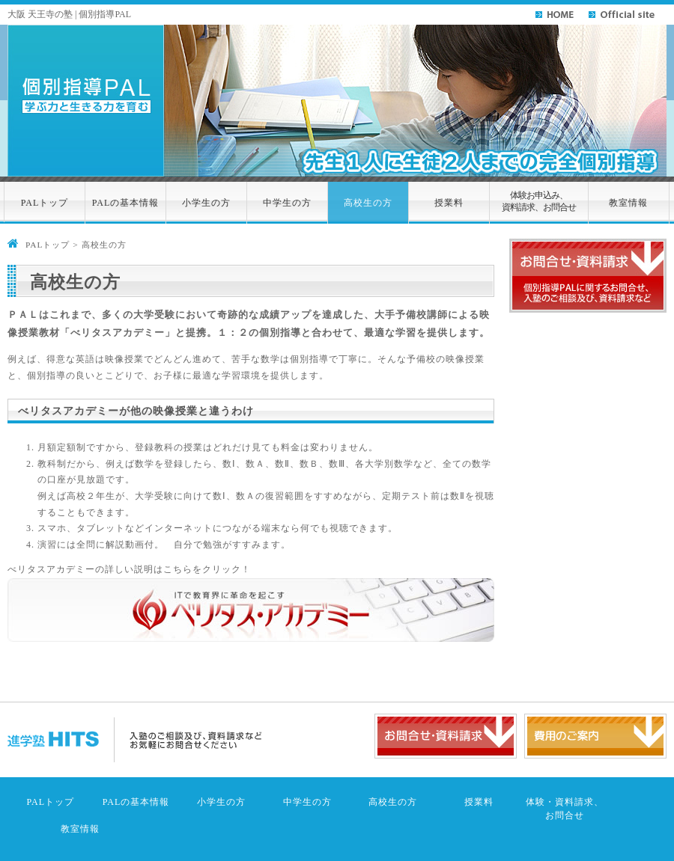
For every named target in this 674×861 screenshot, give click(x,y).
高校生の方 (368, 202)
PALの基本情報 (126, 202)
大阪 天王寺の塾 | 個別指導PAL (69, 14)
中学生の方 (287, 202)
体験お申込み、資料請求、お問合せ (539, 201)
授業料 (449, 202)
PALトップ (45, 202)
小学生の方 (206, 202)
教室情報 (628, 202)
